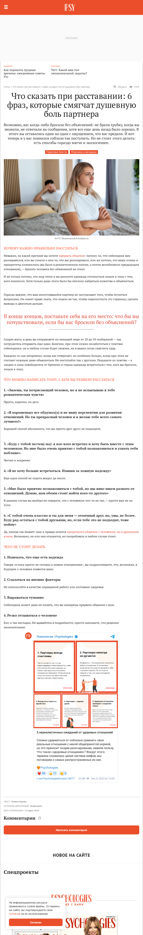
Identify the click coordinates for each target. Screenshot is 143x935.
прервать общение (72, 256)
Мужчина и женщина (83, 152)
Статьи (7, 86)
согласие (14, 913)
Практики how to (57, 152)
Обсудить (120, 86)
